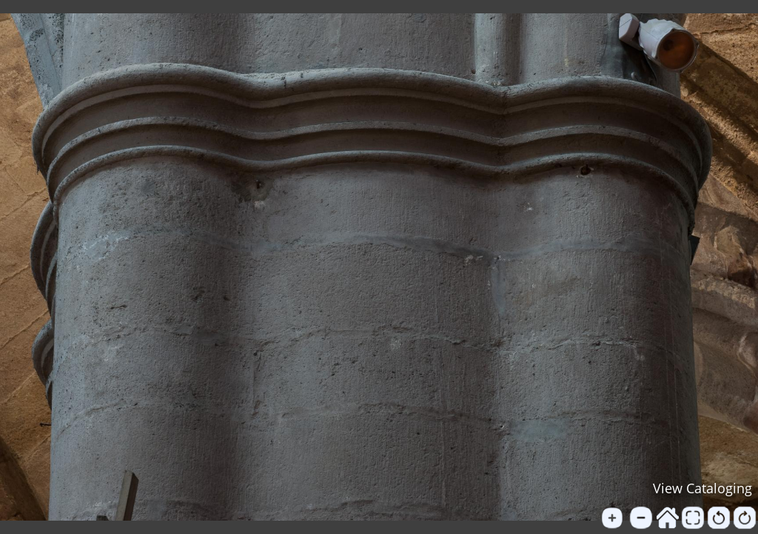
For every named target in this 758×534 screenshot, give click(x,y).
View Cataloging (702, 488)
